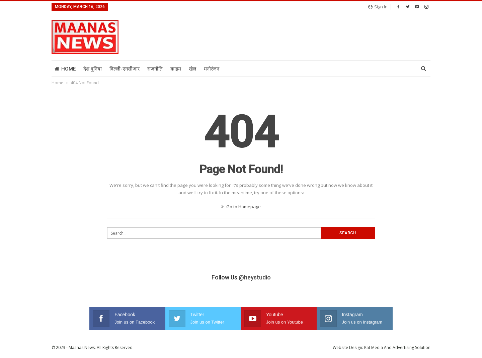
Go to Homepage (241, 207)
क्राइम (175, 69)
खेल (192, 69)
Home (65, 69)
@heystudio (255, 277)
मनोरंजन (211, 69)
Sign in (378, 7)
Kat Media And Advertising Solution (397, 347)
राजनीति (155, 69)
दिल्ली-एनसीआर (124, 69)
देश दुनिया (92, 69)
